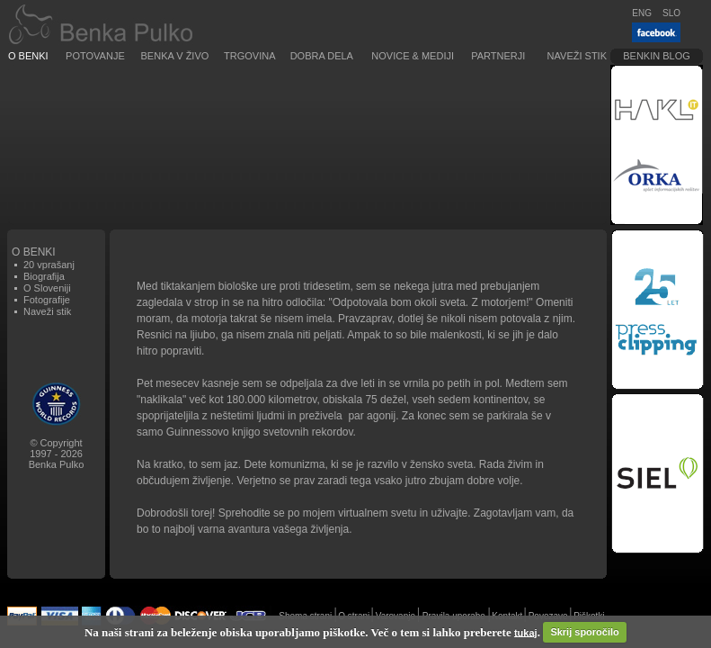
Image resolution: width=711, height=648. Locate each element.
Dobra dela (321, 55)
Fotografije (46, 299)
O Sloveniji (47, 288)
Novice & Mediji (412, 55)
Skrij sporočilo (584, 631)
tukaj (526, 631)
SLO (671, 13)
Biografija (44, 276)
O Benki (28, 55)
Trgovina (249, 55)
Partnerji (498, 55)
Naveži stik (577, 55)
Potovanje (95, 55)
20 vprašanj (49, 264)
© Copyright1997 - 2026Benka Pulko (56, 453)
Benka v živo (175, 55)
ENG (642, 13)
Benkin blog (656, 55)
